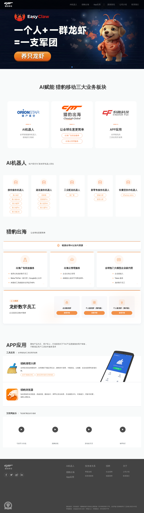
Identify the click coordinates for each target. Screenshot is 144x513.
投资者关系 (90, 466)
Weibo (16, 475)
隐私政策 (69, 506)
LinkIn (22, 475)
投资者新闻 (89, 476)
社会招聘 (109, 472)
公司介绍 (123, 4)
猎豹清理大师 (28, 363)
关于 (125, 466)
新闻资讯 (111, 4)
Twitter (11, 475)
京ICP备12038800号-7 (118, 506)
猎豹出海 (85, 4)
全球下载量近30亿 (27, 375)
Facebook (6, 475)
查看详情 (67, 313)
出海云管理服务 (72, 141)
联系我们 (135, 4)
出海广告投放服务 (72, 135)
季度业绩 (88, 472)
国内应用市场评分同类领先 (45, 375)
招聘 (108, 466)
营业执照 (76, 506)
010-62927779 (104, 509)
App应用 (97, 4)
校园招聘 (109, 476)
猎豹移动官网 (11, 4)
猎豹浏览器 (27, 390)
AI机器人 (73, 4)
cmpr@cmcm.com (79, 509)
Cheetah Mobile (11, 467)
